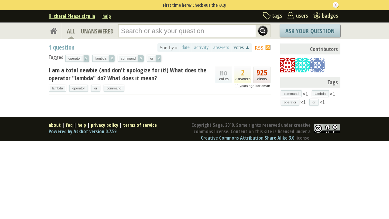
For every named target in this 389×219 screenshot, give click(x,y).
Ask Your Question (310, 31)
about (55, 125)
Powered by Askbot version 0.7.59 (82, 131)
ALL (71, 31)
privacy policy (104, 125)
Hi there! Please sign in (72, 16)
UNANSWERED (97, 31)
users (302, 15)
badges (330, 15)
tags (277, 15)
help (106, 16)
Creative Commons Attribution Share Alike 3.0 (247, 137)
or (95, 88)
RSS (259, 47)
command (114, 88)
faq (69, 125)
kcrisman (263, 86)
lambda (57, 88)
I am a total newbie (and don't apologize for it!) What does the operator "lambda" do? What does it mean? (127, 74)
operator (78, 88)
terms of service (140, 125)
